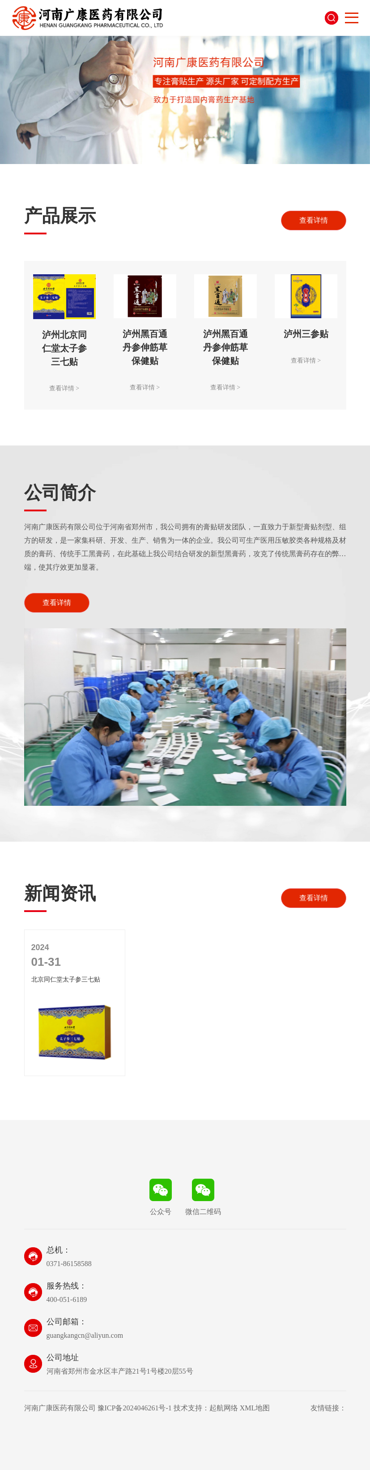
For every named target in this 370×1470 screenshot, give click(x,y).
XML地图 (255, 1408)
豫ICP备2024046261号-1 (135, 1408)
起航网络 (223, 1408)
